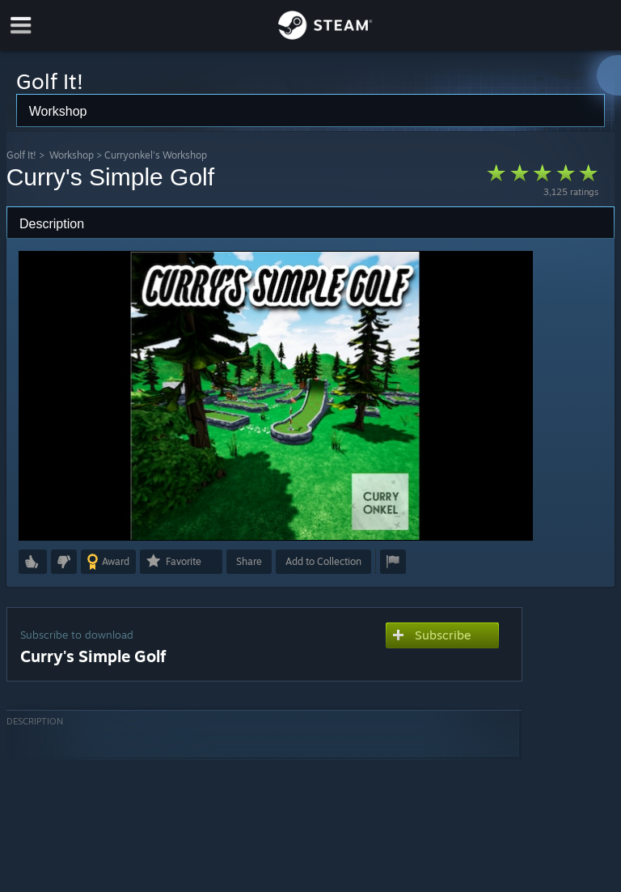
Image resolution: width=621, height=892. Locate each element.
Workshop (71, 155)
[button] (33, 562)
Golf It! (21, 155)
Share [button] (249, 561)
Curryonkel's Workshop (155, 155)
